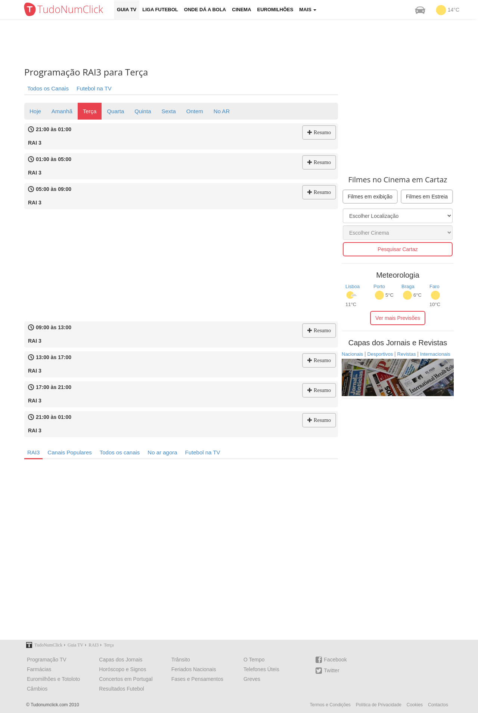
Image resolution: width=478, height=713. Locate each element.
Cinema (241, 9)
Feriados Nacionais (193, 669)
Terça (90, 111)
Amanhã (62, 111)
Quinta (142, 111)
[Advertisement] (244, 43)
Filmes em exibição (370, 197)
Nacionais (352, 354)
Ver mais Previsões (397, 318)
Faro (434, 286)
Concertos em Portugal (125, 679)
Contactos (438, 704)
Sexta (168, 111)
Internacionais (435, 354)
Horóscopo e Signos (122, 669)
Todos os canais (120, 452)
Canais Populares (69, 452)
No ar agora (162, 452)
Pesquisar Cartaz (398, 249)
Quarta (115, 111)
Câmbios (37, 689)
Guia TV (126, 9)
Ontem (194, 111)
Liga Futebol (160, 9)
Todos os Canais (48, 88)
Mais (307, 9)
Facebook (331, 660)
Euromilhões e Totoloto (53, 679)
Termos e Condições (330, 704)
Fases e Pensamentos (197, 679)
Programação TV (46, 660)
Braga (408, 286)
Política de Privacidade (378, 704)
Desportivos (380, 354)
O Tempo (254, 660)
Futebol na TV (94, 88)
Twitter (327, 670)
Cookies (415, 704)
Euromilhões (275, 9)
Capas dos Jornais (120, 660)
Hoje (35, 111)
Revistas (406, 354)
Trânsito (180, 660)
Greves (251, 679)
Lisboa (352, 286)
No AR (222, 111)
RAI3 (33, 452)
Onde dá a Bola (205, 9)
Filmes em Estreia (427, 197)
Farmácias (39, 669)
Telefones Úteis (261, 669)
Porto (379, 286)
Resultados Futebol (121, 689)
